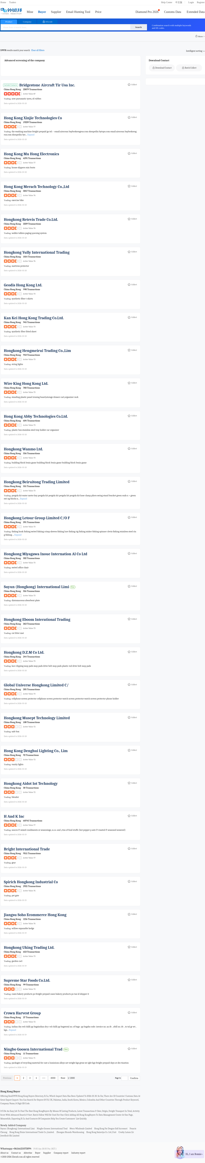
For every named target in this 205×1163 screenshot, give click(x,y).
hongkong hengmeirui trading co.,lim (37, 350)
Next (63, 1078)
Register (201, 2)
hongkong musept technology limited (37, 718)
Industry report (78, 1153)
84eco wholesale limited (81, 1128)
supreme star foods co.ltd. (27, 980)
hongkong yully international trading (37, 252)
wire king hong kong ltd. (26, 383)
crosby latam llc (126, 1132)
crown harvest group (22, 1013)
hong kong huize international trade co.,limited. (31, 1132)
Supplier (56, 12)
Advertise (28, 1153)
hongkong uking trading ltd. (29, 947)
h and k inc (14, 816)
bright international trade (27, 849)
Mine (30, 12)
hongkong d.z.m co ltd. (24, 652)
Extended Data (196, 12)
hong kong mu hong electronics (31, 154)
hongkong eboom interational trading (37, 619)
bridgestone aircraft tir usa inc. (47, 85)
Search (138, 27)
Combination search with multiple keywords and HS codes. (171, 26)
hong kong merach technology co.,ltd (36, 186)
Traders (12, 2)
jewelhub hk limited (9, 1135)
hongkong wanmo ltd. (23, 449)
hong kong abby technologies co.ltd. (36, 416)
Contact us (16, 1153)
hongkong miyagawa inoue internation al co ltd (45, 554)
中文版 (178, 2)
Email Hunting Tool (78, 12)
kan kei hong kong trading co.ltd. (34, 318)
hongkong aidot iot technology (31, 783)
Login (191, 2)
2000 (53, 1078)
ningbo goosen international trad (33, 1049)
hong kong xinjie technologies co (33, 118)
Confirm (134, 1078)
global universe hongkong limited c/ (36, 685)
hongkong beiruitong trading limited (36, 482)
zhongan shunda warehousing (70, 1132)
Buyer (42, 12)
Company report (61, 1153)
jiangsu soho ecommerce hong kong (35, 915)
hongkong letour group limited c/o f (37, 518)
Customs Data (172, 12)
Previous (7, 1078)
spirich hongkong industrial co (31, 882)
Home (3, 2)
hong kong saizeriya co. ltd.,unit (101, 1132)
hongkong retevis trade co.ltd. (31, 219)
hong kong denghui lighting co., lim (36, 751)
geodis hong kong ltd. (23, 285)
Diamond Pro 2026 (147, 12)
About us (4, 1153)
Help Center (166, 2)
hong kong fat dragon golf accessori (110, 1128)
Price (98, 12)
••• (43, 1078)
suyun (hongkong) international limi (36, 587)
